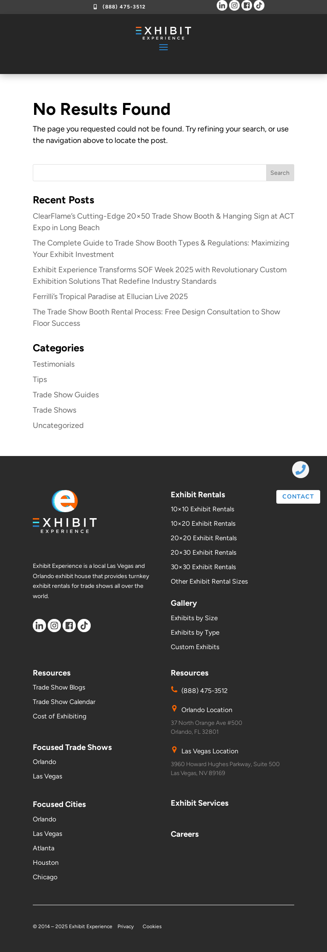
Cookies (152, 926)
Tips (40, 379)
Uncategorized (58, 425)
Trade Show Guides (66, 394)
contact (298, 497)
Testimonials (54, 364)
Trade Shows (54, 410)
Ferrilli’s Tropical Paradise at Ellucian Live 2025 (110, 296)
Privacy (126, 926)
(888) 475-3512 (124, 7)
